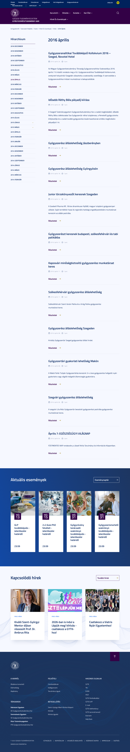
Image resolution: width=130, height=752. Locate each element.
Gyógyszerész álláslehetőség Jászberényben (74, 143)
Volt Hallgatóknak (58, 2)
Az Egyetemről (15, 29)
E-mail (87, 705)
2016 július (15, 70)
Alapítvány (14, 691)
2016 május (15, 75)
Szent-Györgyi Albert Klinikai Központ (60, 707)
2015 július (15, 118)
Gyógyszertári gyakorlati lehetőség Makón (73, 361)
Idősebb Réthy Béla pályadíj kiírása (68, 100)
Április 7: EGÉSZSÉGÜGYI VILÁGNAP (69, 433)
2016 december (17, 46)
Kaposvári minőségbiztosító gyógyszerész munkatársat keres (81, 264)
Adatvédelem (59, 741)
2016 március (16, 84)
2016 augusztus (17, 65)
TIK (86, 688)
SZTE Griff (89, 702)
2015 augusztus (17, 113)
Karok (36, 29)
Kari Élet (87, 13)
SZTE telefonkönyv (91, 708)
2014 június (15, 165)
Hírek (54, 29)
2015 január (15, 141)
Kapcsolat (33, 6)
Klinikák (50, 711)
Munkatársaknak (17, 6)
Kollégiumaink (52, 688)
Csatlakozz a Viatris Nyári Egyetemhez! (100, 623)
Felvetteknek (35, 2)
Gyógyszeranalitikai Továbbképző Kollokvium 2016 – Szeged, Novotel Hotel (79, 54)
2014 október (16, 156)
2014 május (15, 170)
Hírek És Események (58, 19)
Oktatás (65, 13)
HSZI (87, 695)
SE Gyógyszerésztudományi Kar (21, 718)
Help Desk (88, 719)
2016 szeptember (17, 60)
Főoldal (13, 2)
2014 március (16, 175)
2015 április (15, 132)
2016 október (16, 56)
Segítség (116, 741)
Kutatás (76, 13)
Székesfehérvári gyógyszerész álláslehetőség (75, 292)
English (110, 3)
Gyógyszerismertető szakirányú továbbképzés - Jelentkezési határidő (108, 531)
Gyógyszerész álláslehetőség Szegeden (71, 328)
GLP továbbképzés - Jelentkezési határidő (21, 529)
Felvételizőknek (22, 2)
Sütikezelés (47, 741)
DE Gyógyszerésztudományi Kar (21, 711)
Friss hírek (18, 616)
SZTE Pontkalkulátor (92, 698)
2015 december (17, 94)
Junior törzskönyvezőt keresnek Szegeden (73, 194)
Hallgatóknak (46, 2)
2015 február (16, 137)
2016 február (16, 89)
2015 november (17, 98)
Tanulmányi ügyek (54, 691)
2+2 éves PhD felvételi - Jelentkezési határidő (49, 529)
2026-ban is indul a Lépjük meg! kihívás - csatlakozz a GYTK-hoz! (64, 627)
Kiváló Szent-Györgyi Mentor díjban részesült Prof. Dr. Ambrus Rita (26, 627)
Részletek (52, 86)
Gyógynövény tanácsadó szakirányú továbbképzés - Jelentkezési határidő (78, 532)
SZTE (87, 684)
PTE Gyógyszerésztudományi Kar (22, 725)
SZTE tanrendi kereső (92, 712)
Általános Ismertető (17, 684)
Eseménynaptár (102, 479)
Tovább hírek (103, 577)
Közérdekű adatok (92, 741)
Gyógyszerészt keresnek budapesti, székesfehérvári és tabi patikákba (83, 235)
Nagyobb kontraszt (118, 2)
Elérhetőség (15, 688)
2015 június (15, 122)
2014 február (16, 179)
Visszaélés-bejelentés (75, 741)
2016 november (17, 51)
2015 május (15, 127)
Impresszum (106, 741)
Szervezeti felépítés (26, 29)
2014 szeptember (17, 160)
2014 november (17, 151)
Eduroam (88, 715)
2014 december (17, 146)
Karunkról (54, 13)
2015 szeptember (17, 108)
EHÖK (87, 691)
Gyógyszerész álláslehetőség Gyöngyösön (73, 168)
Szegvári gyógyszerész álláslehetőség (70, 397)
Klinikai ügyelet (53, 714)
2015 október (16, 103)
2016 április (61, 29)
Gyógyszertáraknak (72, 2)
